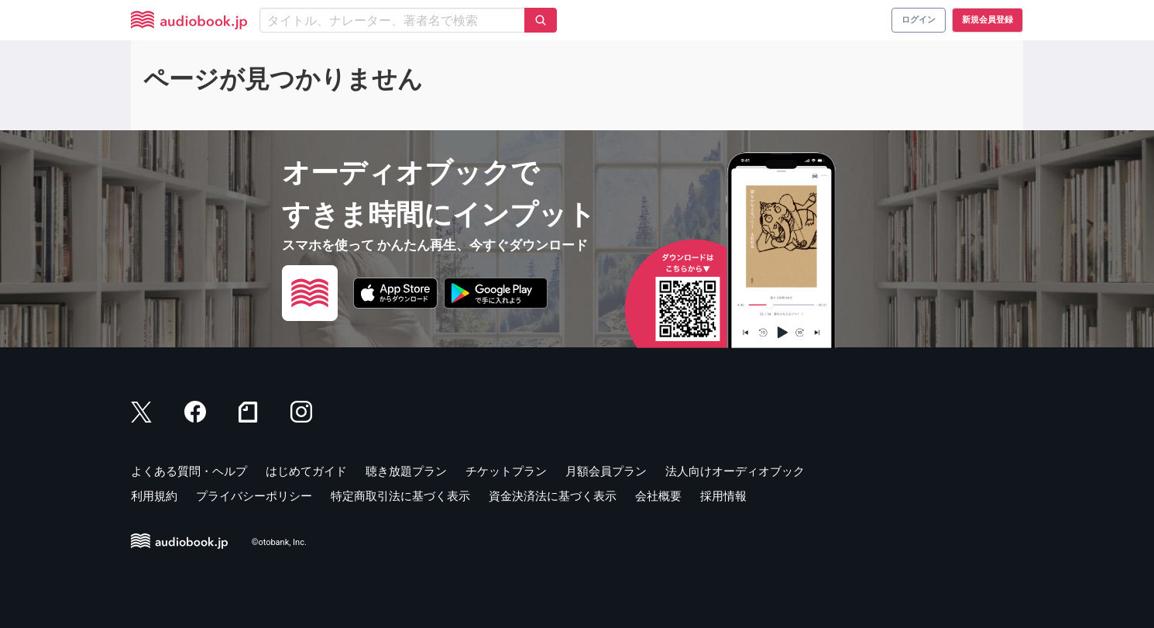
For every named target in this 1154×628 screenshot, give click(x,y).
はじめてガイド (306, 471)
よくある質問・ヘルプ (189, 471)
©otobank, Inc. (279, 542)
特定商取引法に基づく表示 (400, 496)
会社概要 (658, 496)
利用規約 (154, 496)
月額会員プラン (606, 471)
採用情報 (723, 496)
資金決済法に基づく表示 (552, 496)
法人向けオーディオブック (735, 471)
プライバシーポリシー (254, 496)
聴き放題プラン (406, 471)
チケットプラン (506, 471)
